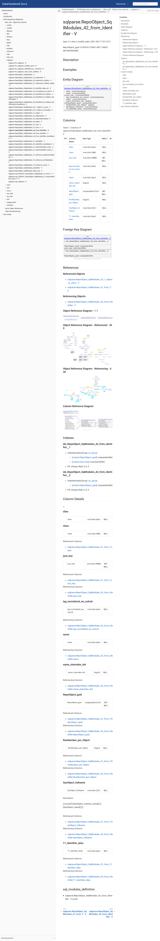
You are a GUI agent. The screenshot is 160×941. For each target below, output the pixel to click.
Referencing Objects (130, 43)
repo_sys (10, 57)
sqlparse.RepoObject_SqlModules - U (21, 74)
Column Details (126, 72)
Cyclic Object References (14, 208)
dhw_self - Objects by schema (15, 22)
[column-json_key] (80, 462)
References (125, 36)
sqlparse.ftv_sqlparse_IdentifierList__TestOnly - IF (26, 69)
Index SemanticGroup (12, 211)
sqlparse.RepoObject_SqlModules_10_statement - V (26, 77)
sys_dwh (10, 193)
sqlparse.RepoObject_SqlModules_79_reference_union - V (28, 165)
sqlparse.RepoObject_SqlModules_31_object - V (25, 113)
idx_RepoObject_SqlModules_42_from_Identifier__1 (140, 62)
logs (8, 45)
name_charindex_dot (131, 91)
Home (5, 13)
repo (8, 54)
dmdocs (9, 37)
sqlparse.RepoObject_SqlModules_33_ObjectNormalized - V (29, 119)
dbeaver (9, 31)
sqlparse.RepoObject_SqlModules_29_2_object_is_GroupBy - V (30, 110)
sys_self (10, 196)
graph (9, 43)
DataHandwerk (7, 10)
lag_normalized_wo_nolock (133, 84)
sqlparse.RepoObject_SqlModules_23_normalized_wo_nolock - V (31, 91)
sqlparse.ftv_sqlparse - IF (17, 63)
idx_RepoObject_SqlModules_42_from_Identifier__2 (140, 68)
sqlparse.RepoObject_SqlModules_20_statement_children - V (30, 80)
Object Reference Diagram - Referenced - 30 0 (140, 49)
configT (9, 28)
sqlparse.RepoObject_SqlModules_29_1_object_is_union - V (29, 107)
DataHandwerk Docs (14, 4)
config (9, 25)
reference (10, 51)
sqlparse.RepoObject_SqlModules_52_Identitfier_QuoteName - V (31, 144)
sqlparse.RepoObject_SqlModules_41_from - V (24, 124)
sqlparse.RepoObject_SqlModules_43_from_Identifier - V (28, 133)
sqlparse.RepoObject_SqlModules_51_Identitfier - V (26, 141)
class (125, 78)
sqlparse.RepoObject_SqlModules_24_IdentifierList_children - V (30, 94)
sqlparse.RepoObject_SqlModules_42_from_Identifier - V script (88, 897)
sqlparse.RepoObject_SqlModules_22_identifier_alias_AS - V (29, 88)
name (125, 88)
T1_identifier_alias (129, 103)
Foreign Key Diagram (129, 33)
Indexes (124, 58)
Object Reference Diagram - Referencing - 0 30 (140, 52)
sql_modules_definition (129, 106)
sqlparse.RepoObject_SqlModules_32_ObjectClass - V (27, 116)
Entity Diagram (126, 27)
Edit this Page (153, 10)
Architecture (7, 16)
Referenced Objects (130, 40)
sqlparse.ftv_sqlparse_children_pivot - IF (22, 66)
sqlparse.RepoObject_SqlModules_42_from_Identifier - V (28, 130)
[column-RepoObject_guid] (84, 457)
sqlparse (10, 60)
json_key (126, 81)
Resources (121, 4)
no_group (92, 453)
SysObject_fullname (130, 100)
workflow (10, 205)
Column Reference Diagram (133, 55)
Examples (124, 24)
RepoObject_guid (129, 94)
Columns (124, 30)
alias (124, 75)
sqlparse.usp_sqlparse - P (17, 182)
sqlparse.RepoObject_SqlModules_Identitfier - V (25, 168)
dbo (8, 34)
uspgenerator (11, 202)
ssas (8, 185)
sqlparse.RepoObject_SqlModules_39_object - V (25, 122)
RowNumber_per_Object (132, 97)
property (9, 48)
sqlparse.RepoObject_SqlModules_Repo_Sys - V (25, 171)
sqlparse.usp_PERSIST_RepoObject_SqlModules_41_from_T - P (31, 174)
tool (8, 199)
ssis (8, 188)
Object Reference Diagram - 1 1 (134, 46)
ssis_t (9, 191)
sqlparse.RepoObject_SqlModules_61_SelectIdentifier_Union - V (30, 147)
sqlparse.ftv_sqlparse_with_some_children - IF (24, 72)
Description (125, 21)
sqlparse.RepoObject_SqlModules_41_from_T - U (25, 127)
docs (8, 40)
